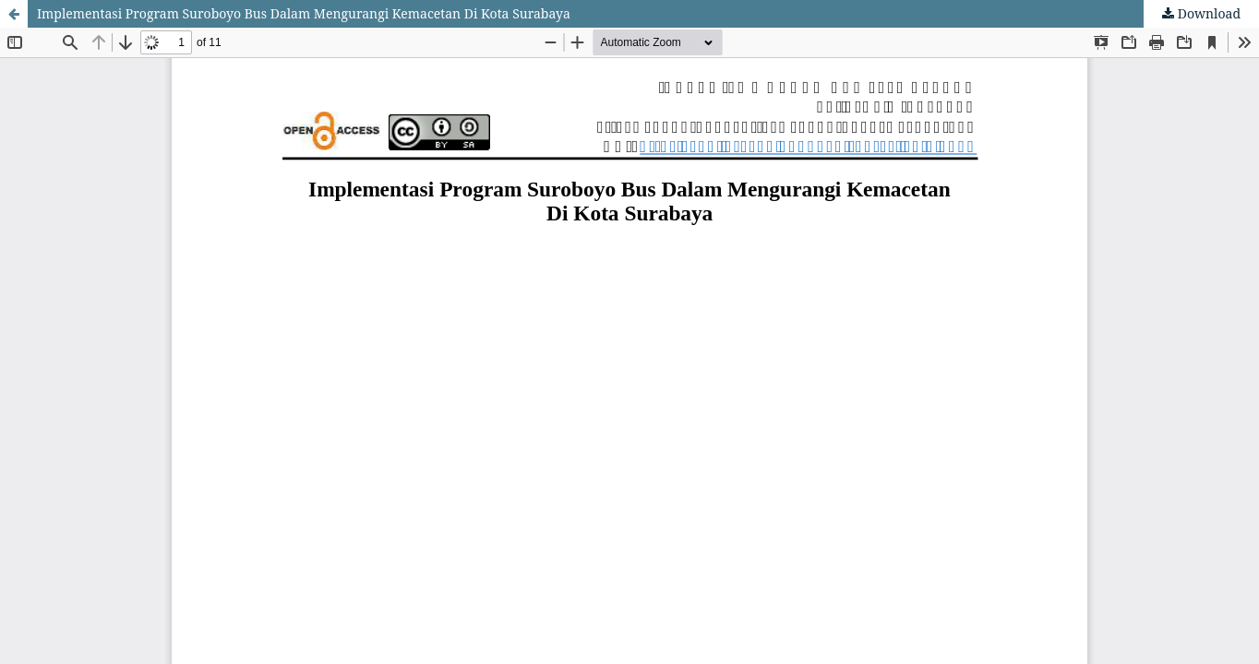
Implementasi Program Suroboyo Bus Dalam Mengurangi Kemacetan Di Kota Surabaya (303, 13)
